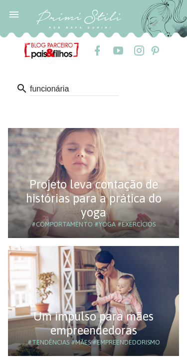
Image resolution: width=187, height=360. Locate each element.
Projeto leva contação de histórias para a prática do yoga (94, 198)
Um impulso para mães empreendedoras (93, 323)
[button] (14, 14)
